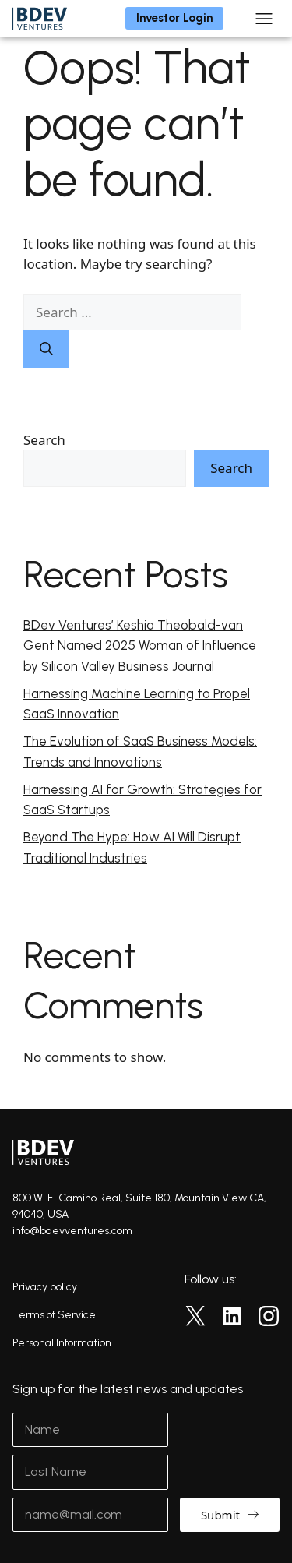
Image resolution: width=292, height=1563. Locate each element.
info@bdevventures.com (72, 1230)
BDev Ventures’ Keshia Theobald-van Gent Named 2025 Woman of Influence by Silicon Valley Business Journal (139, 645)
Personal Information (61, 1343)
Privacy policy (44, 1286)
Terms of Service (54, 1314)
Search (44, 440)
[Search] (46, 349)
